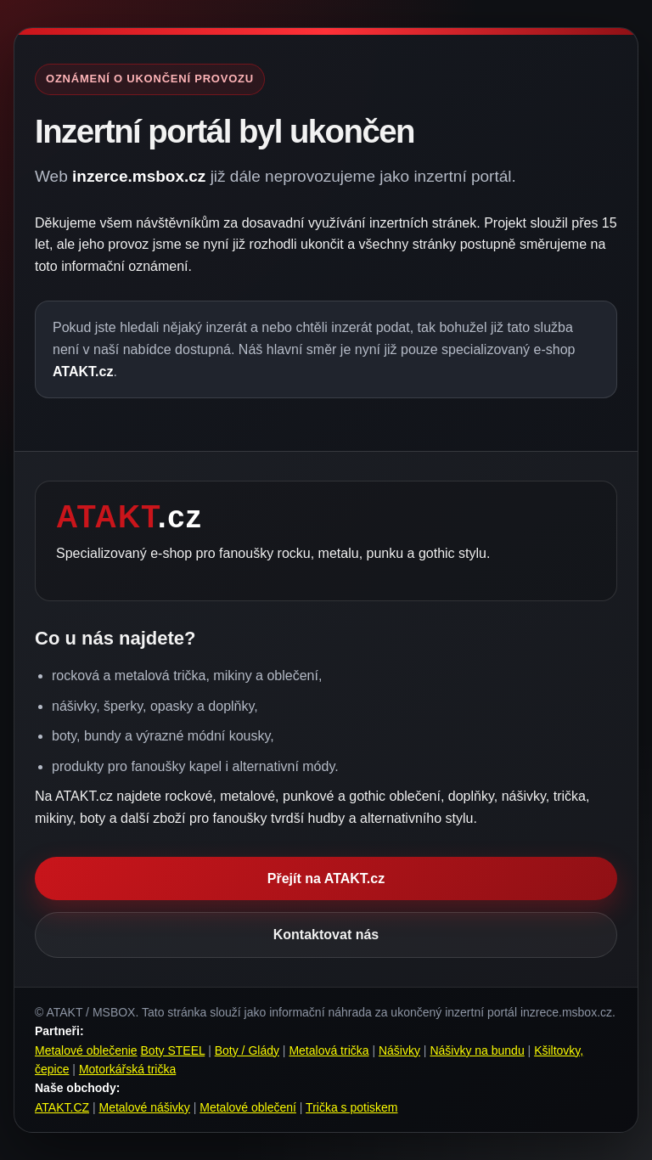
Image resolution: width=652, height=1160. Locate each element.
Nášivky (399, 1050)
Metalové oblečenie (86, 1050)
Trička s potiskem (351, 1107)
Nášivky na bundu (477, 1050)
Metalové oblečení (248, 1107)
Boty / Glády (247, 1050)
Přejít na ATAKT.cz (326, 878)
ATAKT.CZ (62, 1107)
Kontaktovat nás (326, 934)
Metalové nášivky (143, 1107)
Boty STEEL (173, 1050)
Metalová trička (328, 1050)
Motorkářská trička (127, 1069)
